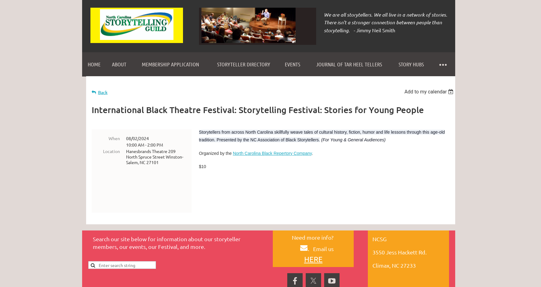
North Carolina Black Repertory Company (272, 153)
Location (111, 151)
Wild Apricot (382, 279)
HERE (313, 236)
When (114, 138)
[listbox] (429, 92)
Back (103, 92)
